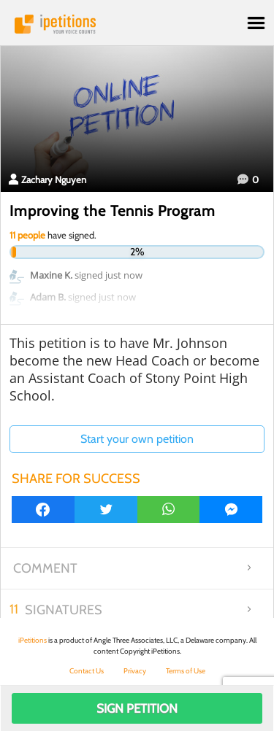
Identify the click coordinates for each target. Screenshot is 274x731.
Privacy (134, 671)
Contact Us (86, 671)
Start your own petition (137, 439)
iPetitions (137, 24)
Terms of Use (185, 671)
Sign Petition (137, 708)
